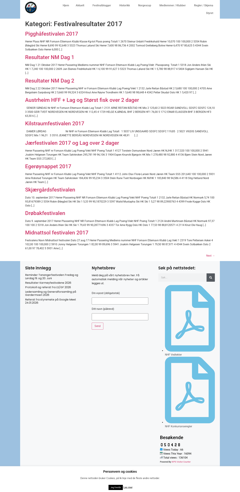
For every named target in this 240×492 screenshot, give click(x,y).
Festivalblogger (103, 5)
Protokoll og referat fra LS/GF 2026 (48, 287)
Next (210, 255)
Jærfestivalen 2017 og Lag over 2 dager (72, 143)
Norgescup (145, 5)
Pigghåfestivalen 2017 (51, 34)
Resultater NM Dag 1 (49, 57)
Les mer (127, 487)
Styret (210, 13)
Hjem (66, 5)
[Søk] (211, 277)
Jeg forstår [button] (116, 487)
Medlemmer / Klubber (173, 5)
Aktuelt (81, 5)
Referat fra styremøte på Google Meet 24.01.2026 (50, 301)
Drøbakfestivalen (45, 213)
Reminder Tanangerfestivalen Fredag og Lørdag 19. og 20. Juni (51, 276)
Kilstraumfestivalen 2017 (54, 123)
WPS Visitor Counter (181, 462)
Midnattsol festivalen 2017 (56, 232)
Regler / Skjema (204, 5)
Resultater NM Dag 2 (49, 81)
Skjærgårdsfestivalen (50, 190)
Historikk (125, 5)
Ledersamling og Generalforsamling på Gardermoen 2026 (50, 293)
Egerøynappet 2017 (48, 166)
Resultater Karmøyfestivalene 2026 (48, 283)
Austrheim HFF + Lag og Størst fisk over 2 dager (82, 100)
